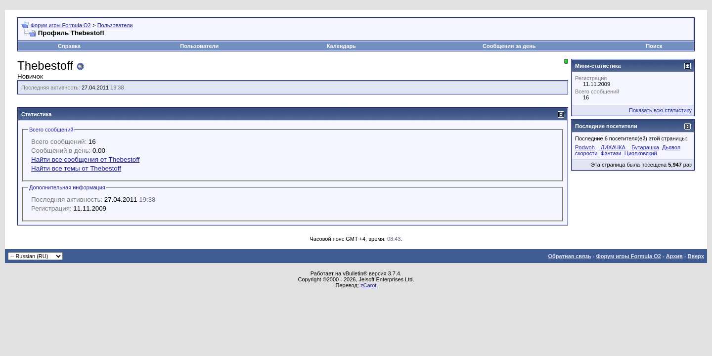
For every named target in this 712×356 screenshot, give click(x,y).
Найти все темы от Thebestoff (76, 168)
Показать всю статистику (660, 110)
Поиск (654, 46)
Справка (69, 46)
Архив (674, 256)
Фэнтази (611, 153)
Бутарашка (645, 147)
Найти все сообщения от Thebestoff (85, 159)
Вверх (696, 256)
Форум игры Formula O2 (61, 25)
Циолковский (640, 153)
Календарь (341, 46)
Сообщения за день (509, 46)
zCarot (368, 285)
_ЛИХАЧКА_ (613, 147)
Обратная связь (569, 256)
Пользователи (115, 25)
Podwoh (585, 147)
